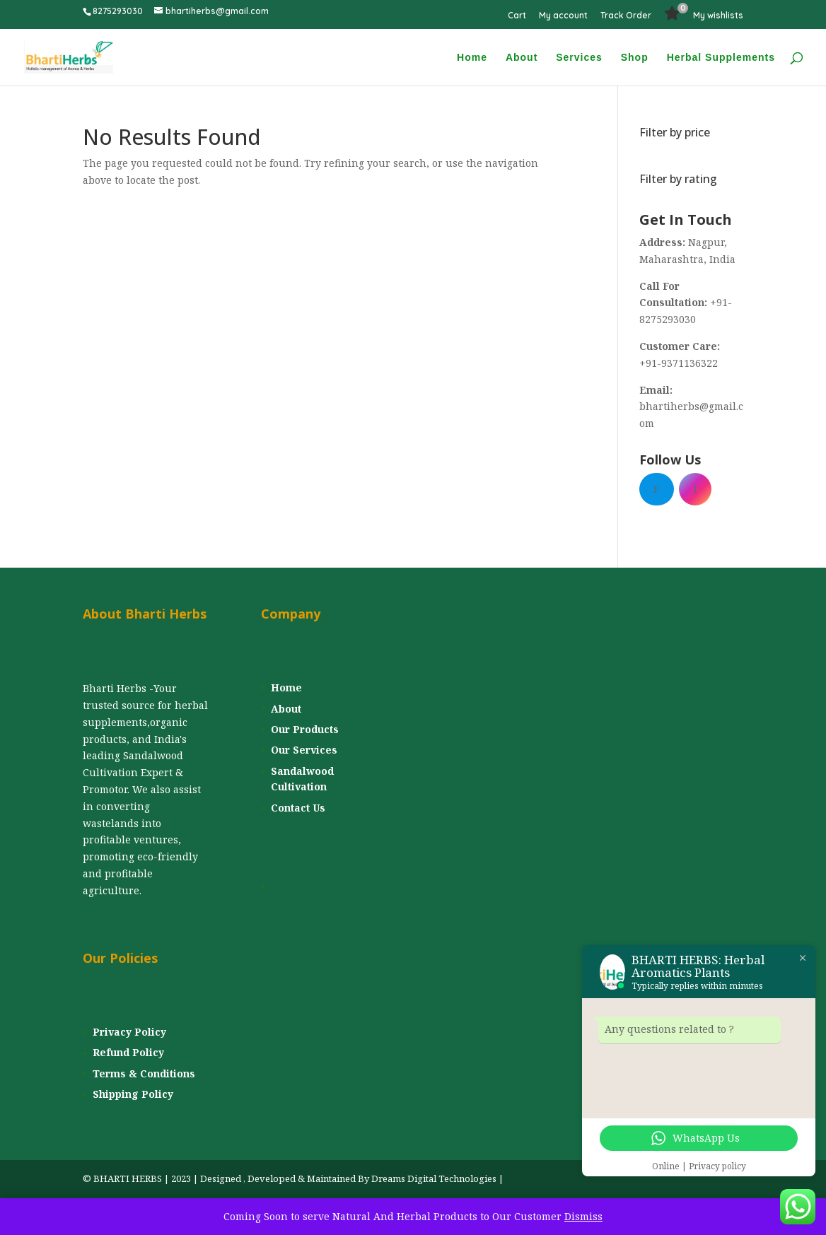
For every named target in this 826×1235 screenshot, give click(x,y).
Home (472, 57)
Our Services (304, 749)
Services (579, 57)
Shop (634, 57)
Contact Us (298, 807)
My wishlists (718, 16)
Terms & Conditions (144, 1073)
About (521, 57)
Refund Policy (128, 1052)
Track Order (625, 16)
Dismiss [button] (583, 1216)
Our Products (305, 729)
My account (563, 16)
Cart (517, 16)
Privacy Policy (129, 1031)
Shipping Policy (133, 1094)
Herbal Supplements (721, 57)
